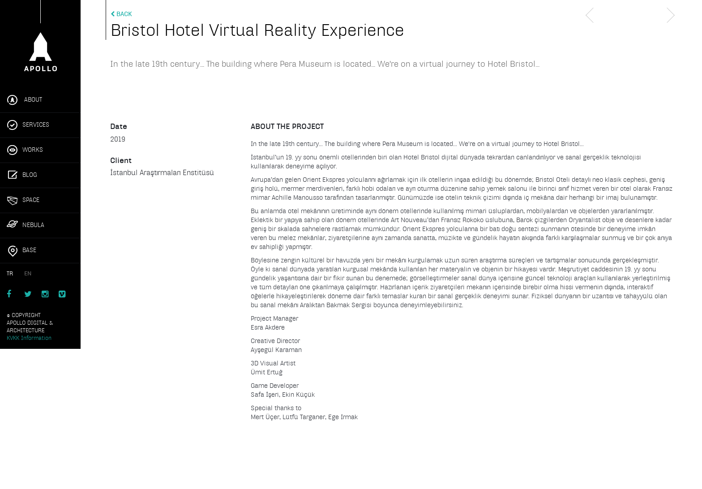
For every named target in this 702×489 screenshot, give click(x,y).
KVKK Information (29, 338)
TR (10, 273)
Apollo (40, 39)
